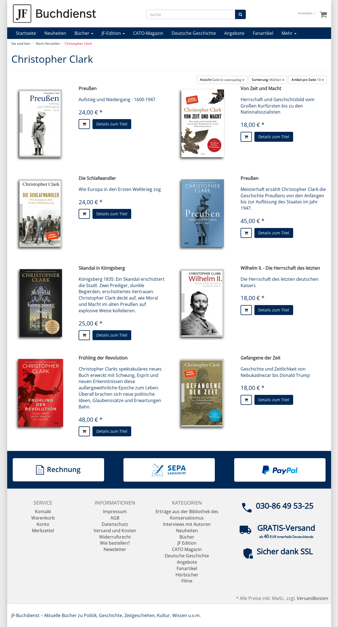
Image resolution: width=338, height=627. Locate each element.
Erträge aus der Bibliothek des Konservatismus (187, 514)
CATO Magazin (187, 549)
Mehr (289, 33)
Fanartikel (263, 33)
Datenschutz (115, 524)
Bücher (83, 33)
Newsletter (115, 549)
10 (307, 79)
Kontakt (43, 511)
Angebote (234, 33)
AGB (114, 518)
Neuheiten (55, 33)
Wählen (268, 79)
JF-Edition (113, 33)
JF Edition (187, 543)
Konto (43, 524)
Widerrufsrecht (115, 537)
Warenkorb (43, 518)
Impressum (115, 511)
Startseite (26, 33)
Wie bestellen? (115, 543)
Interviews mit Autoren (187, 524)
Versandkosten (312, 598)
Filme (186, 581)
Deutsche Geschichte (194, 33)
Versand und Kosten (115, 531)
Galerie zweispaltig (222, 79)
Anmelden (306, 13)
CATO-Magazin (148, 33)
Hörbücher (187, 575)
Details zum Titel (111, 124)
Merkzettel (43, 531)
